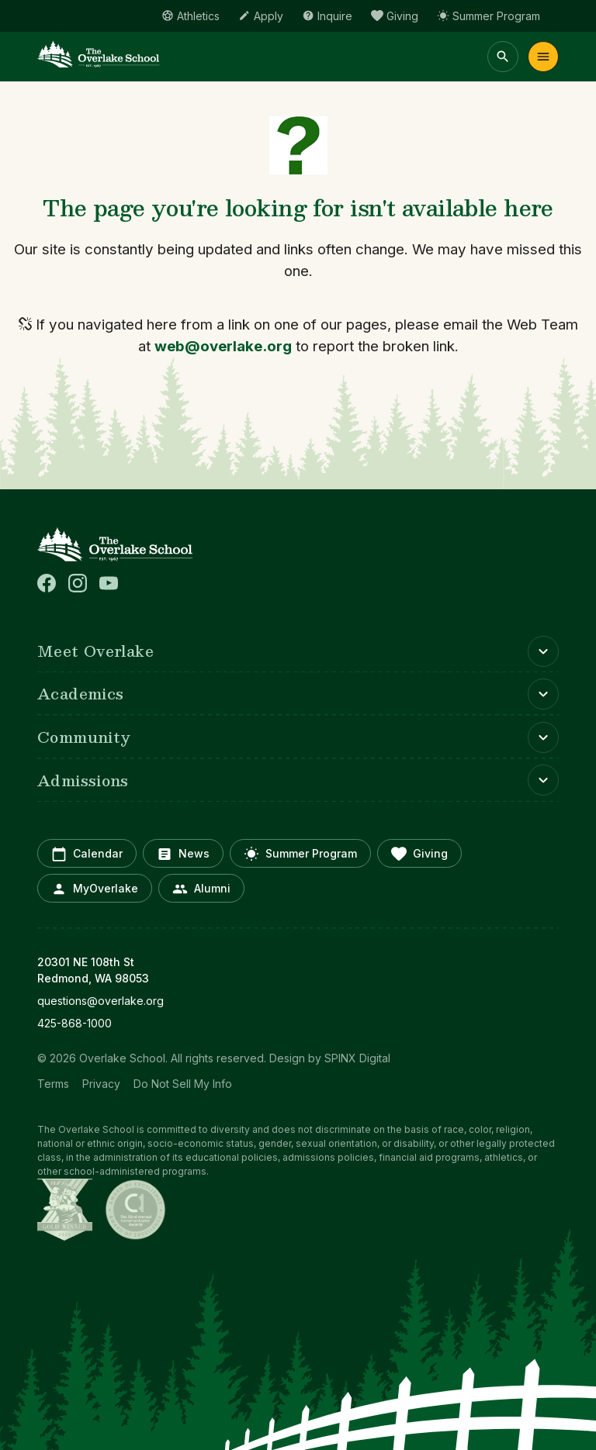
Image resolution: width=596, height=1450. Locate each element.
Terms (53, 1083)
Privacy (101, 1083)
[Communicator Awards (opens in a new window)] (135, 1210)
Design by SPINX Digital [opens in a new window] (329, 1058)
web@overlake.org (223, 346)
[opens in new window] (298, 1001)
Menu (543, 56)
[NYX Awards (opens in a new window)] (64, 1210)
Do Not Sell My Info (182, 1083)
